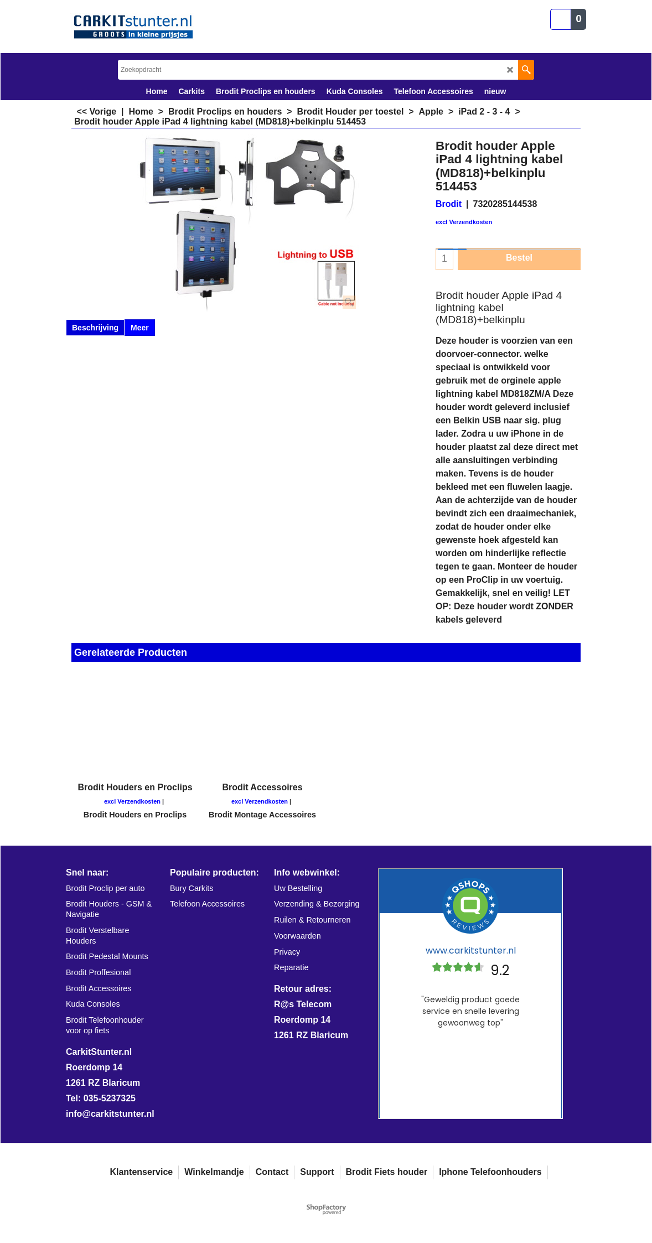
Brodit (449, 204)
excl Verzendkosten (464, 222)
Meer (140, 327)
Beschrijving (95, 327)
